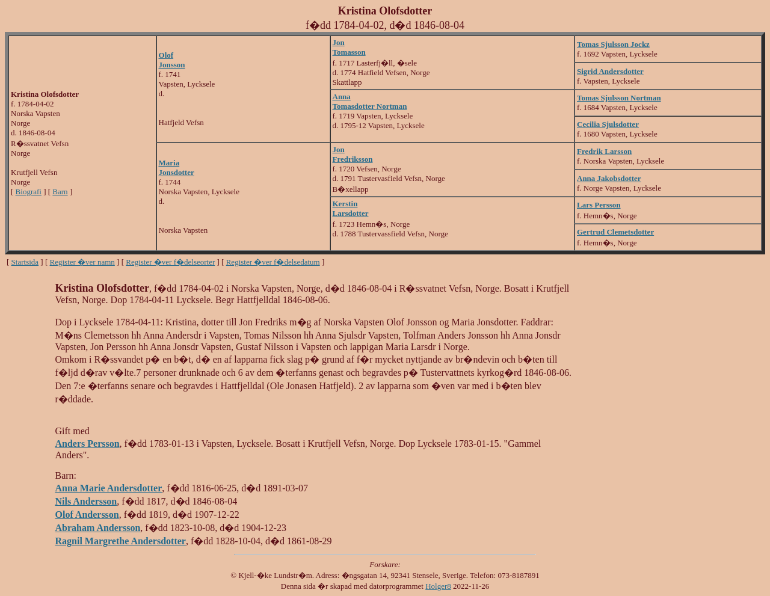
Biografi (29, 191)
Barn (59, 191)
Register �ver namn (82, 261)
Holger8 (438, 586)
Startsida (25, 261)
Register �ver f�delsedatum (273, 261)
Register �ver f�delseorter (170, 261)
